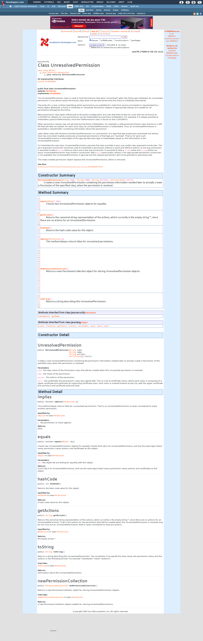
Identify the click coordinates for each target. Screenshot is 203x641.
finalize (50, 326)
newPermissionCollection (53, 269)
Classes (172, 51)
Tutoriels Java (75, 14)
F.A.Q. (85, 31)
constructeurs (121, 40)
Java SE (95, 31)
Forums (37, 2)
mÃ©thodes (106, 40)
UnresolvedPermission (49, 180)
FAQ (59, 2)
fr (170, 34)
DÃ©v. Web (78, 6)
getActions (46, 215)
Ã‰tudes (111, 2)
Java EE (105, 31)
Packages (172, 58)
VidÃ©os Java (98, 14)
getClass (62, 326)
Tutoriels (49, 2)
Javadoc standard (120, 31)
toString (44, 299)
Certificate (117, 180)
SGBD (108, 6)
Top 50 (77, 31)
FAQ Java (64, 14)
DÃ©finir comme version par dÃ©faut (172, 38)
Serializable (50, 81)
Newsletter (87, 2)
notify (72, 326)
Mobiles (124, 6)
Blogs (67, 2)
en (173, 34)
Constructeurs (172, 55)
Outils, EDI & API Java (126, 14)
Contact (135, 31)
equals (43, 201)
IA (48, 6)
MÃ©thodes (172, 53)
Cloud (42, 6)
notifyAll (83, 326)
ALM (53, 6)
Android (107, 10)
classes (94, 40)
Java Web (89, 10)
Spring (98, 10)
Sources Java (111, 14)
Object (51, 201)
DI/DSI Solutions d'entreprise (25, 6)
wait (93, 326)
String (65, 180)
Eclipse (115, 10)
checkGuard (43, 316)
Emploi (99, 2)
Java (70, 6)
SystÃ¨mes (134, 6)
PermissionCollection (38, 271)
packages (135, 40)
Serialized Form (95, 167)
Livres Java (86, 14)
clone (41, 326)
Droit (121, 2)
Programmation (98, 6)
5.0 (101, 34)
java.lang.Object (47, 70)
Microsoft (62, 6)
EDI (87, 6)
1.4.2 (93, 34)
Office (116, 6)
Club (129, 2)
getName (56, 316)
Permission (51, 91)
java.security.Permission (55, 73)
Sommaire (67, 31)
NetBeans (125, 10)
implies (44, 239)
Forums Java (53, 14)
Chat (75, 2)
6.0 (107, 34)
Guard (41, 81)
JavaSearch (141, 14)
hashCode (44, 228)
